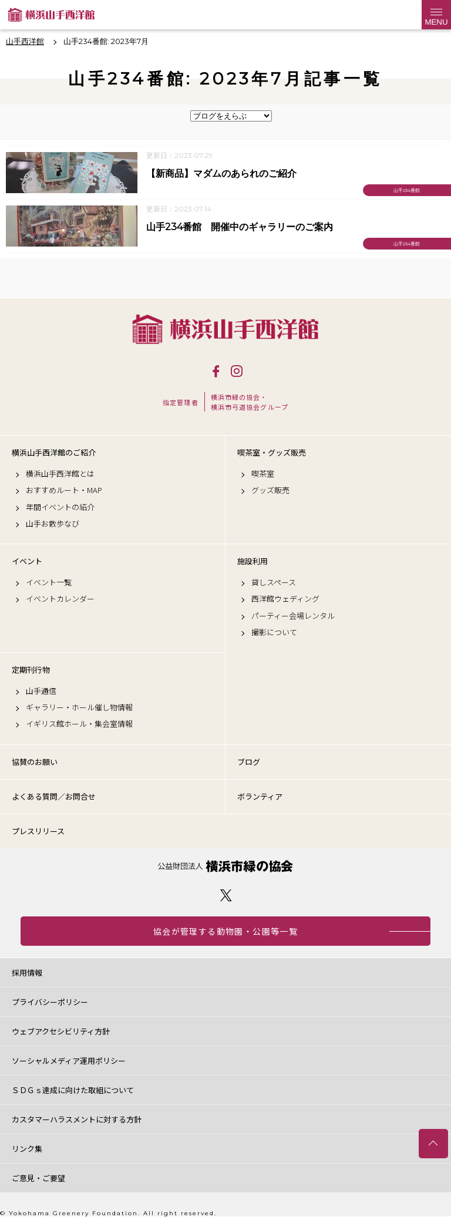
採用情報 (27, 972)
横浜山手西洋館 (225, 329)
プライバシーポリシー (50, 1001)
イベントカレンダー (60, 599)
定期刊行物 (31, 670)
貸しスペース (273, 582)
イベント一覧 (49, 582)
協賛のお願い (35, 761)
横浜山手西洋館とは (60, 473)
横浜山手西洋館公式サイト (51, 14)
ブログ (248, 761)
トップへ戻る (433, 1143)
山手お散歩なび (52, 523)
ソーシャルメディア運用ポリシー (69, 1060)
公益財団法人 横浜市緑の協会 (225, 866)
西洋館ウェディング (285, 599)
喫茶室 (262, 473)
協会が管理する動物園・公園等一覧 (225, 931)
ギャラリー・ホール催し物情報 (79, 707)
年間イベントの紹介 (60, 507)
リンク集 (27, 1148)
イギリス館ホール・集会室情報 (79, 724)
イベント (27, 561)
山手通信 (41, 691)
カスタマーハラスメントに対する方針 (77, 1119)
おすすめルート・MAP (64, 490)
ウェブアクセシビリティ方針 (61, 1031)
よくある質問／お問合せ (54, 796)
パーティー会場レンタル (293, 616)
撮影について (274, 632)
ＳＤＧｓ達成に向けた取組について (73, 1089)
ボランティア (259, 796)
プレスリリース (38, 831)
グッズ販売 (270, 490)
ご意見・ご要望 (38, 1178)
